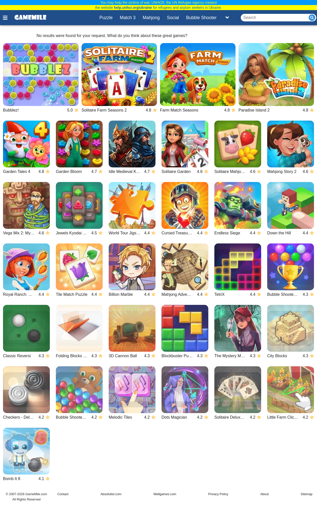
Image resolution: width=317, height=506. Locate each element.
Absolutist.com (110, 494)
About (264, 494)
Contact (62, 494)
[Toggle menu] (8, 17)
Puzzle (106, 17)
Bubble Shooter (201, 17)
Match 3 (128, 17)
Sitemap (306, 494)
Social (173, 17)
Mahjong (151, 17)
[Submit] (312, 17)
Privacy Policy (218, 494)
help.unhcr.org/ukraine (133, 8)
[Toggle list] (227, 17)
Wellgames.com (164, 494)
